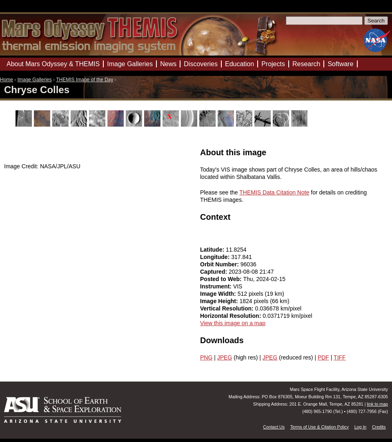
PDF (323, 357)
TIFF (340, 357)
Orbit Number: (220, 264)
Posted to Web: (221, 279)
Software (340, 63)
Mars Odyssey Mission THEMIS (24, 10)
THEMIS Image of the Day (84, 80)
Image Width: (219, 293)
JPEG (224, 357)
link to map (377, 404)
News (168, 63)
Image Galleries (35, 80)
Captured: (214, 271)
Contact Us (274, 426)
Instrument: (216, 286)
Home (6, 80)
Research (306, 63)
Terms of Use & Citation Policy (319, 426)
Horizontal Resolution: (231, 316)
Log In (360, 426)
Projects (273, 63)
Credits (379, 426)
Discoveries (201, 63)
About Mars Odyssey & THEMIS (53, 63)
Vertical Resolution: (227, 308)
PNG (206, 357)
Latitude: (213, 249)
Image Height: (219, 301)
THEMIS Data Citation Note (274, 192)
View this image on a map (232, 323)
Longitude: (215, 257)
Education (239, 63)
